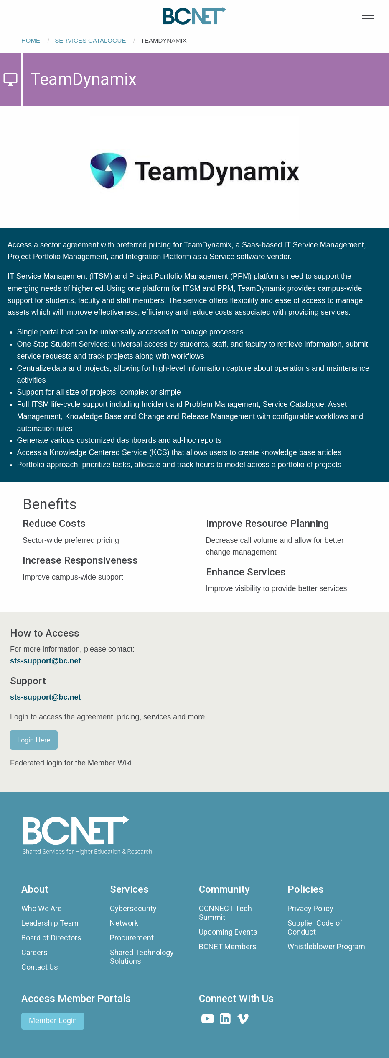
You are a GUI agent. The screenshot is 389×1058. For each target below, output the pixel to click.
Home (30, 40)
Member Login (53, 1021)
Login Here (33, 740)
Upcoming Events (228, 931)
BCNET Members (228, 946)
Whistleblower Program (326, 946)
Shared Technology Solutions (142, 957)
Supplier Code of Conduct (315, 928)
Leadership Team (50, 923)
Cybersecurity (133, 908)
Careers (34, 952)
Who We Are (41, 908)
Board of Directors (51, 937)
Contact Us (39, 967)
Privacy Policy (310, 908)
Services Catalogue (90, 40)
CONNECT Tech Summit (225, 913)
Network (124, 923)
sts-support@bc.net (45, 697)
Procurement (132, 937)
